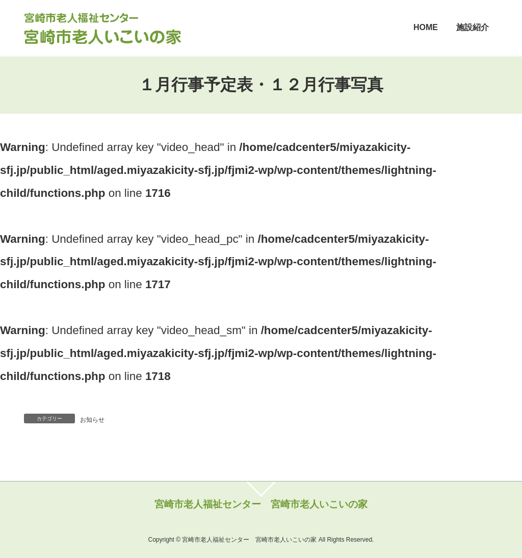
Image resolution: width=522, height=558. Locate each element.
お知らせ (92, 419)
